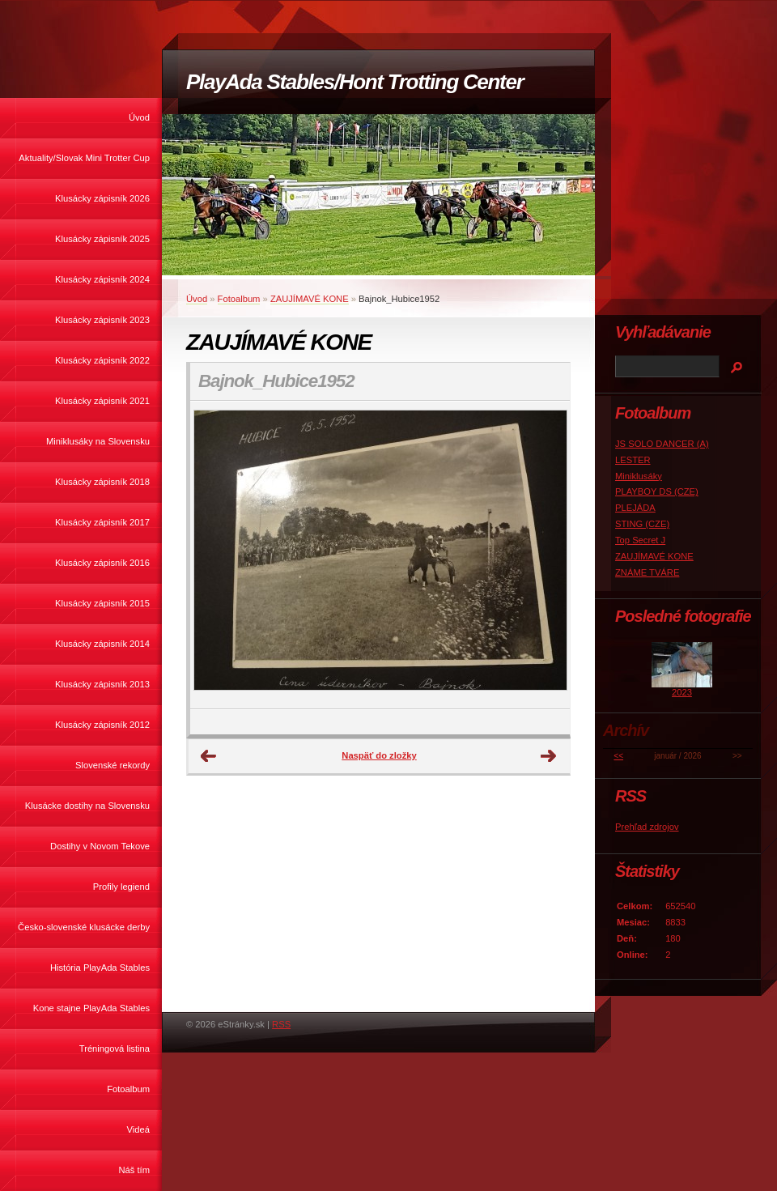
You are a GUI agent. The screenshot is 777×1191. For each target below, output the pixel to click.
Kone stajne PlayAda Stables (91, 1008)
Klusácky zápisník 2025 (102, 239)
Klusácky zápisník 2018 (102, 482)
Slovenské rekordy (112, 765)
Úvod (139, 117)
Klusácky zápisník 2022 (102, 360)
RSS (281, 1024)
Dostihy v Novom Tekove (100, 846)
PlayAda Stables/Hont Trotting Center (354, 82)
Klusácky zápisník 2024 (102, 279)
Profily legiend (121, 886)
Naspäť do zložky (379, 755)
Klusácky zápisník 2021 (102, 401)
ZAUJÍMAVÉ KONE (309, 299)
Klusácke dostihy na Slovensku (87, 805)
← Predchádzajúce (209, 756)
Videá (138, 1129)
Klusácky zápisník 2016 (102, 563)
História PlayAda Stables (100, 967)
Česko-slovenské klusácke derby (84, 927)
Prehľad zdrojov (647, 827)
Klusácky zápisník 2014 (102, 644)
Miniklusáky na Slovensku (98, 441)
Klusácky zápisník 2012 (102, 724)
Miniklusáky (638, 476)
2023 (682, 692)
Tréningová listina (114, 1048)
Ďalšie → (549, 756)
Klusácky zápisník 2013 (102, 684)
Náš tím (134, 1170)
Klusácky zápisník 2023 (102, 320)
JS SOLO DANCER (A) (662, 444)
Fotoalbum (128, 1089)
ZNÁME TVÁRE (647, 572)
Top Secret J (640, 540)
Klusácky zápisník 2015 (102, 603)
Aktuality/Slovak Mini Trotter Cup (84, 158)
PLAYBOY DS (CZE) (656, 491)
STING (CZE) (642, 524)
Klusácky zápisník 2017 (102, 522)
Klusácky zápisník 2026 (102, 198)
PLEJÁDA (635, 508)
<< (618, 755)
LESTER (633, 460)
